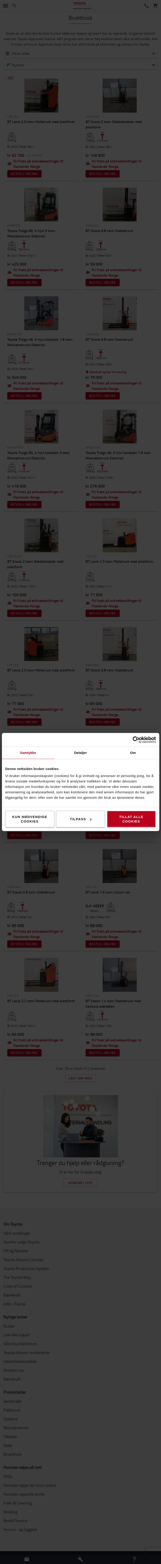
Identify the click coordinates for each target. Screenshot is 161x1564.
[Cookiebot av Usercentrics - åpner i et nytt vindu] (136, 739)
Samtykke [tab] (28, 753)
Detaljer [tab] (80, 753)
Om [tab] (133, 753)
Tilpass (81, 819)
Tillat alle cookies (131, 819)
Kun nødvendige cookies (29, 819)
